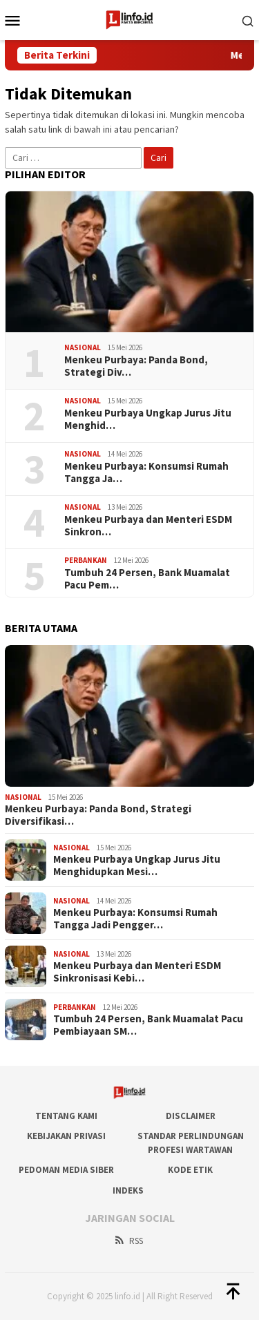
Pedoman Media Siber (66, 1170)
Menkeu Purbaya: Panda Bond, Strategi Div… (136, 366)
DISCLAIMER (190, 1116)
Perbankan (85, 560)
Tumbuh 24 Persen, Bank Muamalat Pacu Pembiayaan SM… (148, 1025)
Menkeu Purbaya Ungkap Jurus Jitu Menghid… (147, 419)
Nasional (82, 347)
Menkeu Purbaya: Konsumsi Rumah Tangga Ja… (146, 472)
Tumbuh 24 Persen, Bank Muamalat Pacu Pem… (147, 578)
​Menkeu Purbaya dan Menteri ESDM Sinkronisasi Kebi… (137, 971)
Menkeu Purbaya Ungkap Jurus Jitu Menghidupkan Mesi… (136, 865)
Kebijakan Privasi (66, 1136)
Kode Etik (190, 1170)
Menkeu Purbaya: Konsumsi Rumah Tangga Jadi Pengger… (135, 918)
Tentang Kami (66, 1116)
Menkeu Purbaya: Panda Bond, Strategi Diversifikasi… (98, 815)
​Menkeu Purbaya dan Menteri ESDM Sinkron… (148, 525)
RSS (128, 1241)
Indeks (128, 1190)
